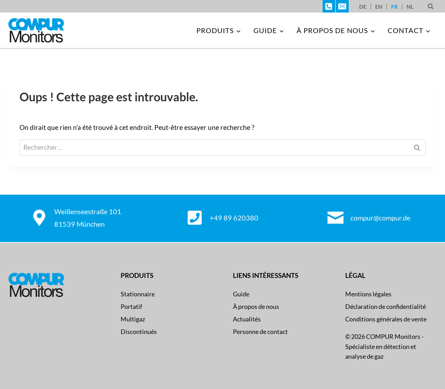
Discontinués (139, 331)
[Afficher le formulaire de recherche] (430, 6)
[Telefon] (329, 6)
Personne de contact (260, 331)
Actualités (247, 319)
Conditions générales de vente (386, 319)
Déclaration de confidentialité (385, 306)
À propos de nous (256, 306)
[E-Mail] (342, 6)
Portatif (131, 306)
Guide (241, 294)
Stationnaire (138, 294)
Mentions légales (368, 294)
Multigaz (133, 319)
